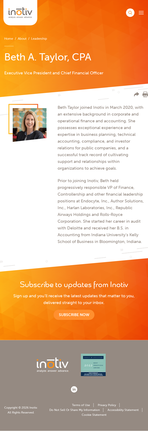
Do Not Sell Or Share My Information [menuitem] (74, 410)
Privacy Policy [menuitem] (107, 405)
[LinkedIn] (74, 389)
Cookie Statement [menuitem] (94, 415)
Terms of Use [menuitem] (81, 405)
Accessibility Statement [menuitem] (123, 410)
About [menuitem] (22, 39)
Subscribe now (74, 314)
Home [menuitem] (8, 39)
